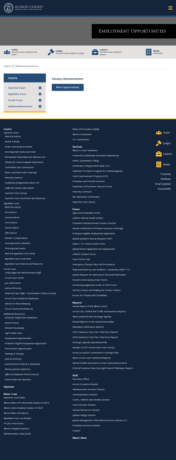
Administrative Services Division (88, 389)
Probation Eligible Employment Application (25, 343)
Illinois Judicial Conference (17, 368)
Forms (76, 209)
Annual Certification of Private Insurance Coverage (97, 228)
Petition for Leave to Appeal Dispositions (24, 161)
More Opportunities (67, 87)
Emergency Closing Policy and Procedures (93, 264)
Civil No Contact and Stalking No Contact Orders (96, 289)
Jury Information (13, 282)
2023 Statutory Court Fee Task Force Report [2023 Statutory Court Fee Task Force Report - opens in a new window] (95, 336)
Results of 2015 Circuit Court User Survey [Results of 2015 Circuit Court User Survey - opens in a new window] (93, 347)
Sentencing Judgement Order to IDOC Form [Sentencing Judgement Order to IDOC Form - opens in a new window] (94, 284)
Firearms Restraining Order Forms (89, 279)
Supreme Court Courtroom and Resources (25, 198)
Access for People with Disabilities (21, 317)
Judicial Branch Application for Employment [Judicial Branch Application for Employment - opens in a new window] (93, 248)
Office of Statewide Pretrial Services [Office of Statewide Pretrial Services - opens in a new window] (22, 374)
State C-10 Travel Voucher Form (88, 243)
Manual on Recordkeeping (17, 303)
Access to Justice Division (85, 383)
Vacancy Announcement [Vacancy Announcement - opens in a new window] (67, 78)
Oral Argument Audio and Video (20, 151)
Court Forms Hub (81, 259)
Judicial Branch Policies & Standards (22, 363)
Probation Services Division (86, 425)
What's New (79, 437)
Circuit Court (15, 100)
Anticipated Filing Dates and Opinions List (25, 156)
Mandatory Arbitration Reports (88, 326)
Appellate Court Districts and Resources (24, 263)
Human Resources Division (86, 409)
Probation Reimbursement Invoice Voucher (94, 222)
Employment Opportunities (53, 65)
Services (77, 146)
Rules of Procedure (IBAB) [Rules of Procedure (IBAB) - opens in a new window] (85, 128)
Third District (11, 222)
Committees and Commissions (19, 167)
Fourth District (12, 227)
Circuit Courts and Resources (19, 308)
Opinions (9, 386)
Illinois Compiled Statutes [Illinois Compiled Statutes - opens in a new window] (16, 428)
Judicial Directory (13, 287)
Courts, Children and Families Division (91, 399)
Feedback (166, 178)
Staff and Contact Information (19, 187)
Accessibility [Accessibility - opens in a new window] (164, 188)
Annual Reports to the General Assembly (93, 321)
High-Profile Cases (13, 332)
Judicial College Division (84, 414)
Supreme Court (17, 87)
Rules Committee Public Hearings (21, 172)
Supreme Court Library (83, 201)
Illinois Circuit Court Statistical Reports (91, 357)
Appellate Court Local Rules (18, 258)
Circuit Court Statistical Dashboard (22, 298)
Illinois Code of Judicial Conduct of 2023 (23, 407)
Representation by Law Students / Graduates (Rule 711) (101, 269)
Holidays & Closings (14, 353)
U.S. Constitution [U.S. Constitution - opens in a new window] (80, 139)
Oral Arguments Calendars (17, 242)
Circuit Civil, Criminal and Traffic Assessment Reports (99, 311)
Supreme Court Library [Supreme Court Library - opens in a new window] (16, 192)
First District (10, 212)
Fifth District (11, 232)
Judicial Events (12, 322)
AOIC (75, 375)
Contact (76, 430)
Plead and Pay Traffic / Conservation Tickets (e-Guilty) (30, 293)
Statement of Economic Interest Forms (92, 186)
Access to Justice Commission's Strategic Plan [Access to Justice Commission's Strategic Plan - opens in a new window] (95, 352)
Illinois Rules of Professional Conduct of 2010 (26, 402)
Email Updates (163, 183)
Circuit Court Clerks (14, 277)
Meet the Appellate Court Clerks (20, 253)
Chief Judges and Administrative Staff (23, 272)
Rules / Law (10, 393)
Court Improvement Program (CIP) (90, 175)
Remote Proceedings (14, 327)
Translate (165, 173)
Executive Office (80, 378)
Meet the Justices (13, 136)
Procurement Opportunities (18, 348)
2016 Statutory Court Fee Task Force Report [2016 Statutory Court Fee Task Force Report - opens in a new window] (95, 331)
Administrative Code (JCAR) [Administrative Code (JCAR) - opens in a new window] (17, 433)
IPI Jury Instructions (14, 423)
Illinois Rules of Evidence (16, 412)
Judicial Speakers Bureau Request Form (92, 238)
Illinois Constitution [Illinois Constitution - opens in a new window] (81, 134)
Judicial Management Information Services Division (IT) (99, 420)
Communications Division (84, 394)
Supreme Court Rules (14, 397)
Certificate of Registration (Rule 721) (22, 182)
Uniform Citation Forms (84, 253)
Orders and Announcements (18, 146)
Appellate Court (17, 93)
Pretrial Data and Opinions (18, 379)
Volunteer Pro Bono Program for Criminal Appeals (97, 170)
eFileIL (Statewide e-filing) (85, 160)
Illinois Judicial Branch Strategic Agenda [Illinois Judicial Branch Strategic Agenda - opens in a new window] (91, 316)
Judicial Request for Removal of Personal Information (99, 274)
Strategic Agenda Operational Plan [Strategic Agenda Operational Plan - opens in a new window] (89, 342)
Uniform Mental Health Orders (87, 217)
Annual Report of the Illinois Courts (89, 306)
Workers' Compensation (16, 237)
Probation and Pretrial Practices (88, 181)
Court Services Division (84, 404)
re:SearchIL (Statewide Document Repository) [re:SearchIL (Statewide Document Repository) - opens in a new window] (95, 155)
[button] (40, 87)
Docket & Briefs (12, 141)
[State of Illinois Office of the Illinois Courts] (23, 8)
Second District (12, 217)
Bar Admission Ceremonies (86, 196)
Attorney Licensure (14, 177)
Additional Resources (20, 106)
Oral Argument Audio (15, 248)
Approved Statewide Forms (86, 212)
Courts (8, 129)
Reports (77, 302)
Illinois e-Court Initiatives (84, 150)
